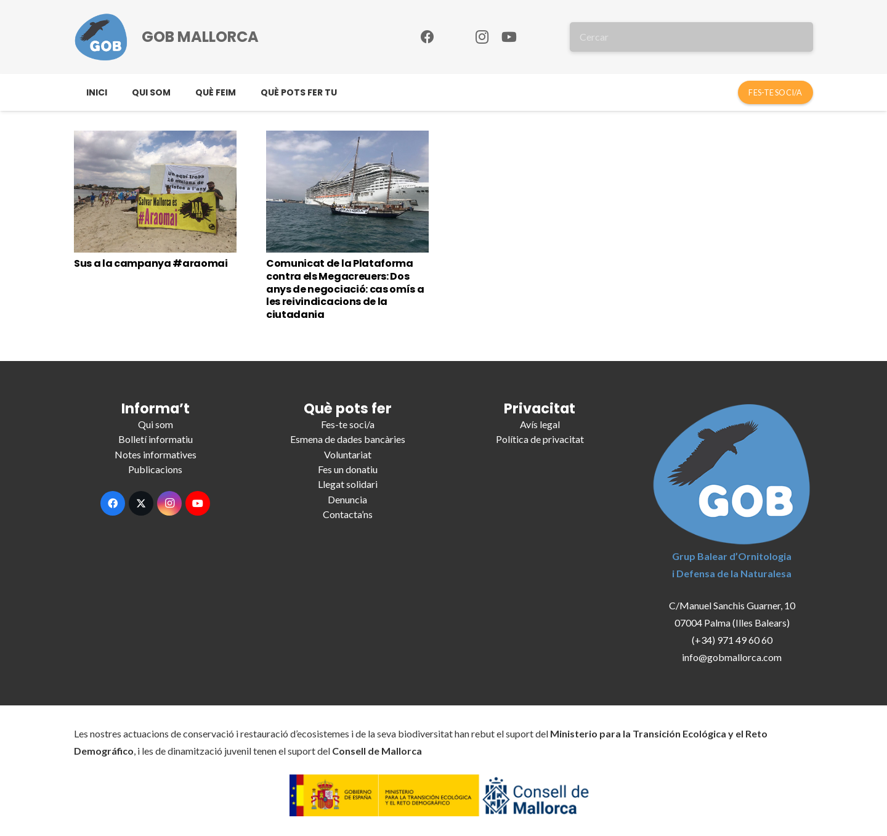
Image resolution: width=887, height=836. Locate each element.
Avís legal (540, 424)
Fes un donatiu (348, 469)
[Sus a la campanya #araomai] (155, 192)
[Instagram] (481, 37)
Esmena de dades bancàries (347, 439)
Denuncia (347, 499)
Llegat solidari (348, 484)
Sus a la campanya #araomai (151, 263)
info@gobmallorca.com (732, 657)
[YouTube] (508, 37)
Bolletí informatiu (155, 439)
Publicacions (155, 469)
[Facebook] (427, 37)
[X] (141, 503)
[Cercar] (691, 37)
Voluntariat (347, 454)
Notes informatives (155, 454)
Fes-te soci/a (348, 424)
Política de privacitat (540, 439)
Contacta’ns (348, 514)
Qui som (155, 424)
